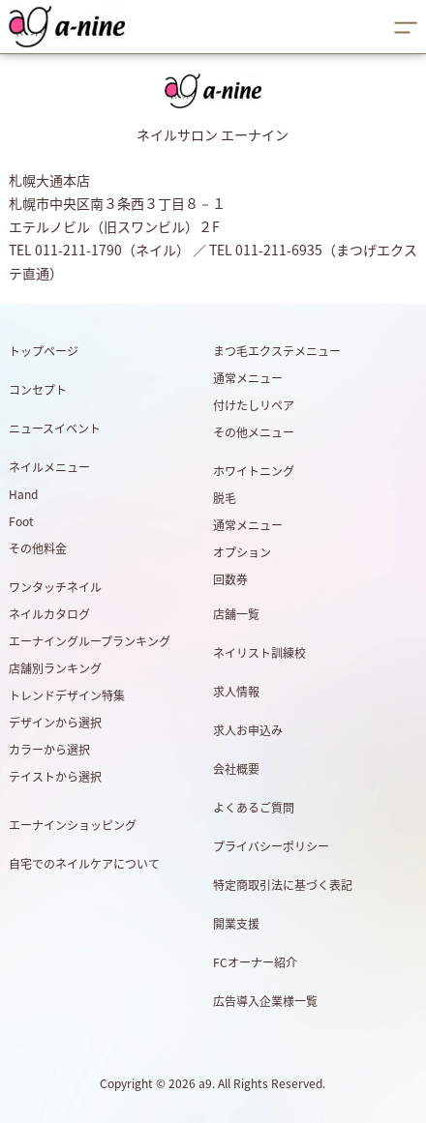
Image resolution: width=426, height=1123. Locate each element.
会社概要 (236, 769)
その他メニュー (253, 432)
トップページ (43, 351)
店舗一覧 (236, 614)
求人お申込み (248, 730)
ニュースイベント (55, 428)
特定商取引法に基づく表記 (282, 885)
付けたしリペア (253, 405)
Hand (23, 494)
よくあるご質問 (253, 807)
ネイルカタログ (49, 614)
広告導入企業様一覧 (265, 1001)
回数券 (230, 579)
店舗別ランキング (55, 668)
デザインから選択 (55, 722)
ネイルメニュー (49, 467)
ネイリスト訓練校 (259, 653)
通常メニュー (248, 378)
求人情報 (236, 691)
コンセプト (38, 390)
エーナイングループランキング (89, 641)
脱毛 (224, 498)
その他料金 (38, 548)
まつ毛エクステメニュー (277, 351)
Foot (21, 521)
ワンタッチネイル (55, 587)
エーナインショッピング (73, 825)
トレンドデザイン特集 (67, 695)
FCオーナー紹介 (255, 962)
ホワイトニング (253, 471)
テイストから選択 (55, 776)
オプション (242, 552)
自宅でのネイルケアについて (84, 863)
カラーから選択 (49, 749)
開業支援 (236, 923)
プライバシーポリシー (271, 846)
